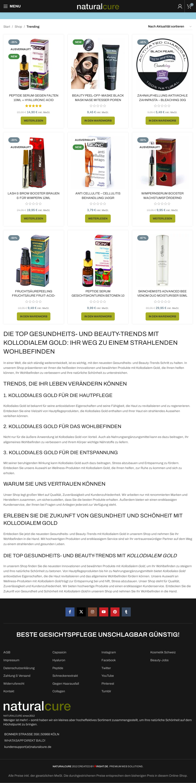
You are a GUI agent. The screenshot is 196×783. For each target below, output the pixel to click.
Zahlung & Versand (16, 675)
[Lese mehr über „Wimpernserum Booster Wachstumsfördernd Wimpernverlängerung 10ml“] (163, 218)
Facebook (108, 660)
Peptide (57, 668)
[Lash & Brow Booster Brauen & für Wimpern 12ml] (33, 162)
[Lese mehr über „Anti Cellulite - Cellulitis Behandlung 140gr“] (98, 218)
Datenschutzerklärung (19, 668)
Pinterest (107, 683)
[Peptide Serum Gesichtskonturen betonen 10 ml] (98, 261)
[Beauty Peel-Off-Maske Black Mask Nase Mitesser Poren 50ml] (98, 64)
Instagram (108, 652)
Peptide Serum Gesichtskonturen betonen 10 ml (98, 296)
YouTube (107, 675)
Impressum (11, 660)
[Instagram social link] (92, 611)
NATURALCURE (12, 715)
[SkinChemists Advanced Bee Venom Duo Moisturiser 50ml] (163, 261)
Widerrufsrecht (13, 683)
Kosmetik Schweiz (163, 652)
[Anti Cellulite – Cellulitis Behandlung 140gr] (98, 162)
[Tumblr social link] (126, 611)
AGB (6, 652)
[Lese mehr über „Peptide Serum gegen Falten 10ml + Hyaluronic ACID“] (32, 119)
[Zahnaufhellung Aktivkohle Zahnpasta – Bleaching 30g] (163, 64)
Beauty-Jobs (159, 660)
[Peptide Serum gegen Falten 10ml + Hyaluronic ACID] (33, 64)
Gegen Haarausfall (65, 683)
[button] (98, 119)
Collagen (58, 691)
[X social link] (81, 611)
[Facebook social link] (69, 611)
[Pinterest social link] (114, 611)
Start (6, 26)
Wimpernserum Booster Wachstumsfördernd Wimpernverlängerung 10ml (163, 197)
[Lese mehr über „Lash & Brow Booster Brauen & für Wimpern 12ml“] (32, 218)
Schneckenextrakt (65, 675)
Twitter (106, 668)
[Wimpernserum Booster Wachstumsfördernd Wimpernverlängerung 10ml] (163, 162)
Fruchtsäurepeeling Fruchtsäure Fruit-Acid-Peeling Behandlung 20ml (32, 296)
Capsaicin (59, 652)
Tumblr (106, 691)
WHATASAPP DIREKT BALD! (24, 740)
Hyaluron (58, 660)
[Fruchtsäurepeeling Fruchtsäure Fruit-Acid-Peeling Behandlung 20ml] (33, 261)
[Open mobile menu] (12, 6)
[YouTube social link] (103, 611)
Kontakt (8, 691)
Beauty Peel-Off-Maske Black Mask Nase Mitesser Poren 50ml (98, 98)
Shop (18, 26)
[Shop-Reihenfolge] (170, 27)
